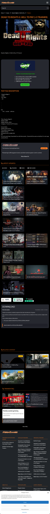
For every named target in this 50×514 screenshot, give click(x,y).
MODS (22, 168)
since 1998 (43, 148)
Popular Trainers (22, 490)
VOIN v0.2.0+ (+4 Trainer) (24, 471)
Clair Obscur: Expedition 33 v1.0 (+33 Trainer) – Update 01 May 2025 (25, 478)
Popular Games (21, 488)
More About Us (25, 156)
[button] (48, 492)
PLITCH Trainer (37, 440)
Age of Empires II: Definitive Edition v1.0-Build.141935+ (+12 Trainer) (24, 451)
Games (7, 13)
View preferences (25, 509)
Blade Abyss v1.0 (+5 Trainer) (24, 474)
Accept (25, 502)
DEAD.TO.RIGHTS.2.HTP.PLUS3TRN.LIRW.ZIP (13, 325)
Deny (25, 505)
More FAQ (25, 426)
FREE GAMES (31, 168)
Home (2, 13)
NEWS (4, 168)
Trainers (29, 13)
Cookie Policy (24, 512)
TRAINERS (13, 168)
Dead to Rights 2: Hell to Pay (18, 13)
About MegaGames (6, 488)
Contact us (4, 490)
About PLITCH (25, 84)
